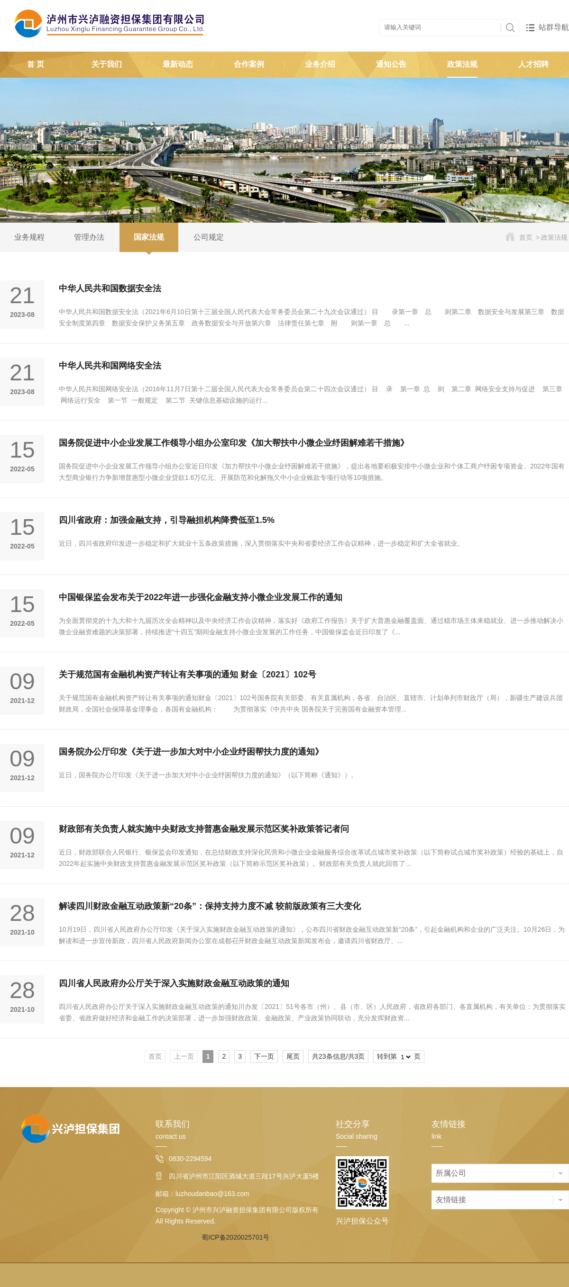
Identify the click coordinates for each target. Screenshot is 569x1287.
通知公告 (391, 64)
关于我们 (107, 64)
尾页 (293, 1056)
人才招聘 (533, 64)
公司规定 (208, 237)
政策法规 (462, 64)
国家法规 (149, 237)
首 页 (35, 64)
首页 (525, 237)
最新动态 (178, 64)
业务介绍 (320, 64)
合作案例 (249, 64)
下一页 (264, 1056)
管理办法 (89, 237)
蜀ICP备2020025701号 (235, 1237)
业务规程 (29, 237)
